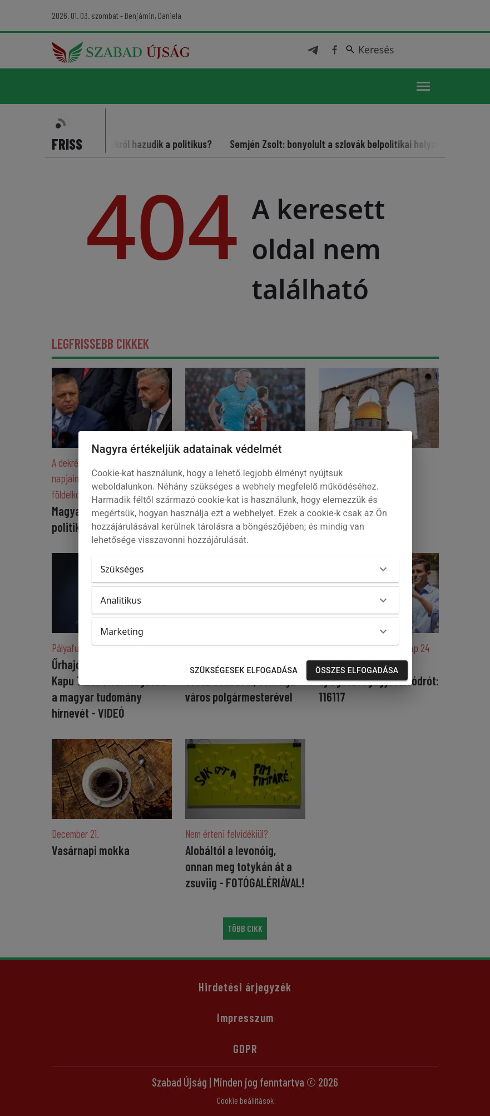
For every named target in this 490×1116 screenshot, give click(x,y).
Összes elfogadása (356, 670)
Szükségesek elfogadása (243, 670)
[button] (245, 569)
